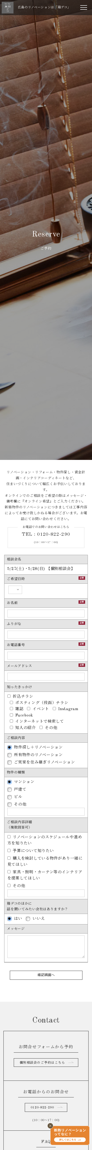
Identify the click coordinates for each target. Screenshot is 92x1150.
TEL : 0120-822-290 (46, 534)
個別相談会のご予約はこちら (42, 1062)
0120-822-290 (42, 1107)
